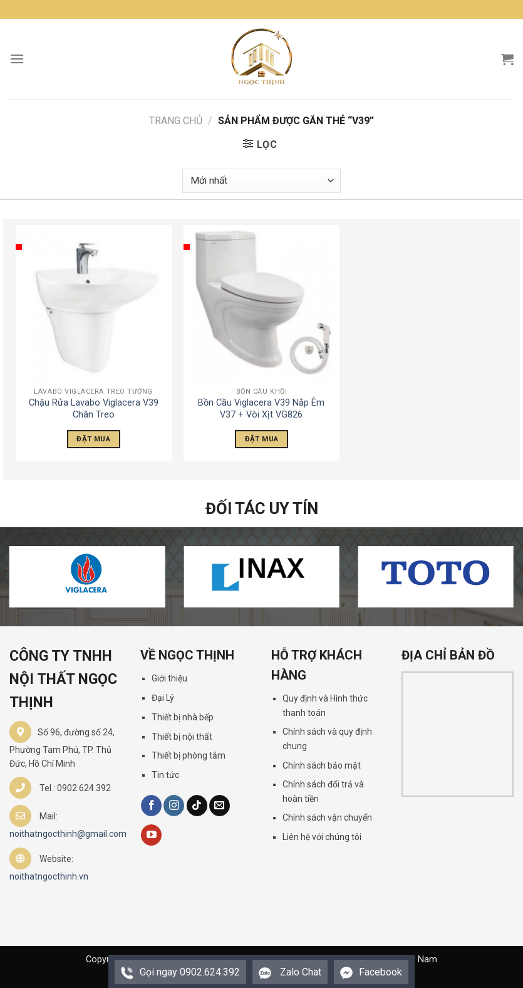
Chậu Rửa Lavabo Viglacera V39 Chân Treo (93, 408)
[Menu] (16, 58)
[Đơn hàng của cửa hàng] (261, 181)
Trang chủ (175, 121)
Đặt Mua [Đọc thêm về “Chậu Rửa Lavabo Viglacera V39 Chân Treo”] (93, 438)
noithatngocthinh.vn (48, 876)
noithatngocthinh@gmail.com (68, 834)
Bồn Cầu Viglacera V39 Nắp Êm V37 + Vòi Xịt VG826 (261, 408)
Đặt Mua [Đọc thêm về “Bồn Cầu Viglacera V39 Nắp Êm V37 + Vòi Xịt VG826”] (261, 438)
